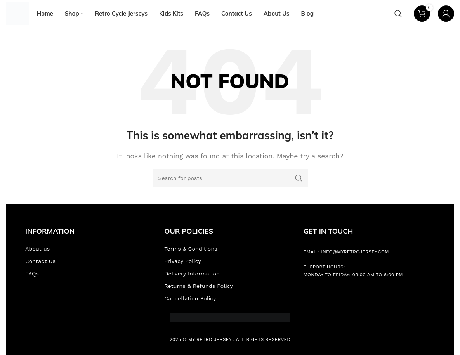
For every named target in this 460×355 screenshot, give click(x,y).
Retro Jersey (213, 339)
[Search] (398, 13)
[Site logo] (17, 13)
